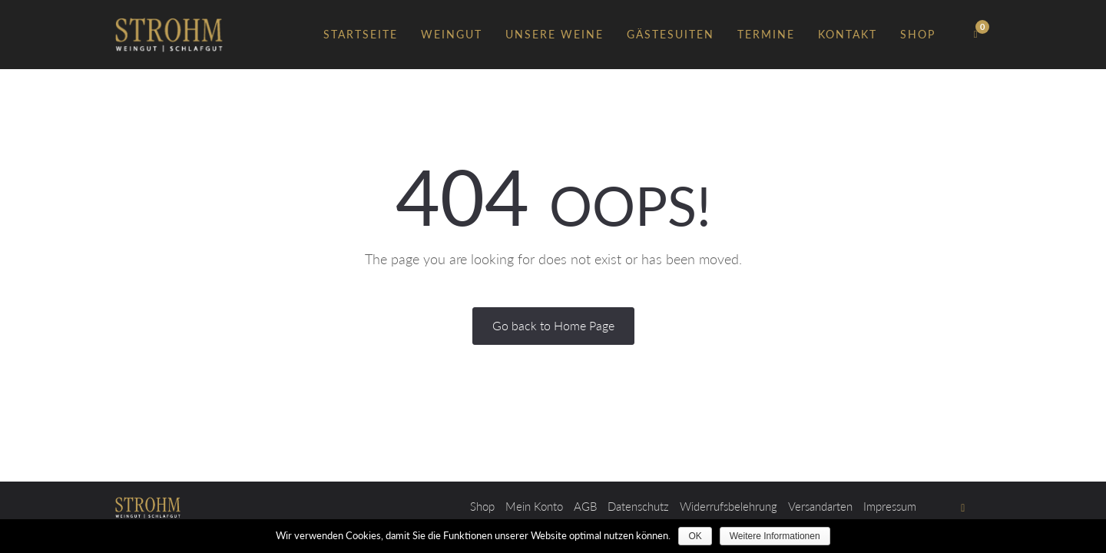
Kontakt (847, 34)
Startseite (360, 34)
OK (694, 536)
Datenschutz (638, 506)
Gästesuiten (670, 34)
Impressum (889, 506)
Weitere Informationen (775, 536)
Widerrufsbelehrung (728, 506)
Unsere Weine (554, 34)
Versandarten (820, 506)
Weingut (451, 34)
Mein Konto (534, 506)
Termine (766, 34)
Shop (917, 34)
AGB (585, 506)
